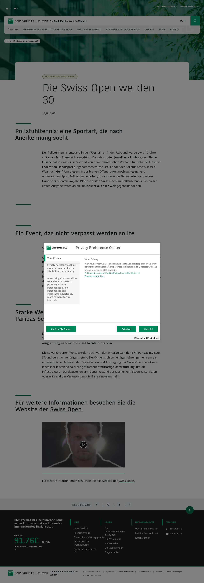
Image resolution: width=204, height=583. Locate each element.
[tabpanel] (121, 268)
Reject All (126, 329)
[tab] (62, 258)
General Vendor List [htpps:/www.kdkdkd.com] (94, 276)
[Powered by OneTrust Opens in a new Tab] (146, 338)
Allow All (148, 329)
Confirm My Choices (61, 329)
